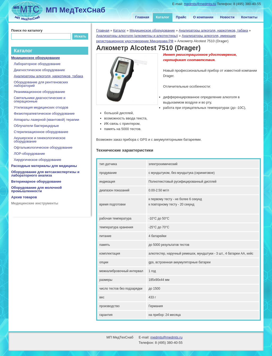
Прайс (181, 17)
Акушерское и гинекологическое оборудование (39, 139)
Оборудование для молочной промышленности (36, 189)
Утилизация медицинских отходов (41, 107)
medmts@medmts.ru (200, 4)
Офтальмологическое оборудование (43, 147)
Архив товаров (24, 197)
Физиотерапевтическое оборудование (44, 113)
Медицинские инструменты (34, 203)
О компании (203, 17)
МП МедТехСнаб (75, 10)
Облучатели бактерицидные (36, 126)
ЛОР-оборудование (29, 154)
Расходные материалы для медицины (44, 166)
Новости (227, 17)
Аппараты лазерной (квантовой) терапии (46, 120)
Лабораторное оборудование (37, 64)
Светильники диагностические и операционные (39, 99)
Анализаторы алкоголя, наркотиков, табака (213, 30)
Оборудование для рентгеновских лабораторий (41, 84)
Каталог (162, 17)
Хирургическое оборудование (37, 160)
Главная (142, 17)
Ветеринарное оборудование (36, 181)
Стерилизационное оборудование (41, 132)
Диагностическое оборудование (39, 70)
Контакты (249, 17)
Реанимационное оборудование (39, 92)
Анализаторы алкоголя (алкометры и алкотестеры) (137, 36)
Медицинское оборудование (152, 30)
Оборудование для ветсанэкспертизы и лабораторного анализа (45, 173)
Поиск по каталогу (26, 30)
